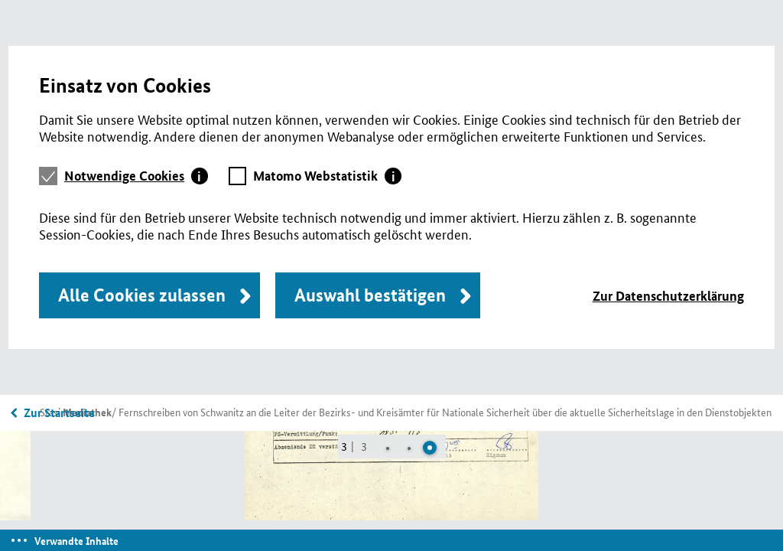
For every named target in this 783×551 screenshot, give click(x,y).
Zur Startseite (59, 412)
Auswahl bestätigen (370, 295)
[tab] (136, 176)
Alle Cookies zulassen (142, 295)
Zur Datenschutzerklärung (668, 296)
